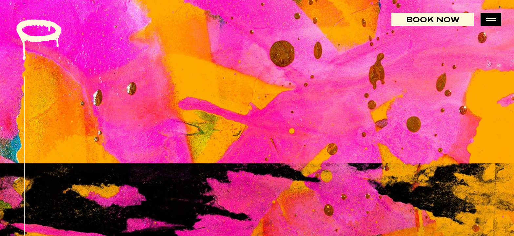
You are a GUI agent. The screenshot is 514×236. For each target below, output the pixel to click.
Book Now (433, 19)
